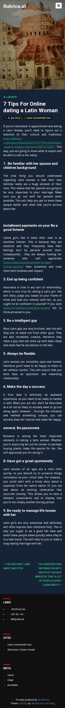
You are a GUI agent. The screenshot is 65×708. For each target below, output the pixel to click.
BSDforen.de (18, 609)
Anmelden (12, 685)
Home (10, 675)
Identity (23, 703)
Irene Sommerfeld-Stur (39, 118)
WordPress (43, 699)
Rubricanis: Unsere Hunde (21, 649)
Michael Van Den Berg (43, 703)
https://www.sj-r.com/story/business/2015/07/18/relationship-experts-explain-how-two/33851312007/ (32, 143)
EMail (10, 680)
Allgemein (10, 97)
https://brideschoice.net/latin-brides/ (26, 308)
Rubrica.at (14, 6)
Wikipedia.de (17, 619)
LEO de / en (17, 614)
